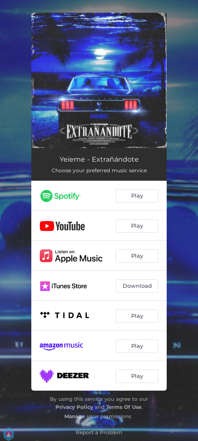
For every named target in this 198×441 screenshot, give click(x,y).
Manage (74, 416)
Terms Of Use (124, 407)
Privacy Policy (74, 407)
